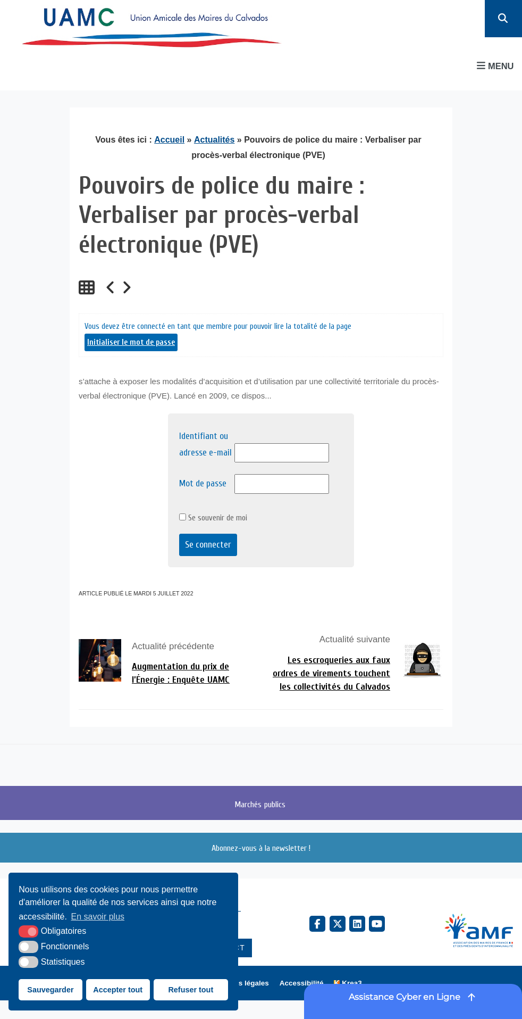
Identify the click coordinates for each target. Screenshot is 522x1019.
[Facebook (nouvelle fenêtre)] (317, 924)
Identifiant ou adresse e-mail (205, 444)
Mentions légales (240, 983)
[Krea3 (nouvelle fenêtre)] (347, 983)
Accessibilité (302, 983)
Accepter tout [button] (117, 989)
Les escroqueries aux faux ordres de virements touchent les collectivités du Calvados (331, 673)
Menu (495, 66)
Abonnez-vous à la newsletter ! (261, 847)
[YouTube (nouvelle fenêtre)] (377, 924)
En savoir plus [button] (98, 916)
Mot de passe (202, 483)
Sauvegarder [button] (50, 989)
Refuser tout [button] (190, 989)
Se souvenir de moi (213, 518)
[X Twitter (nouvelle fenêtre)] (338, 924)
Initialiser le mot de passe (131, 342)
